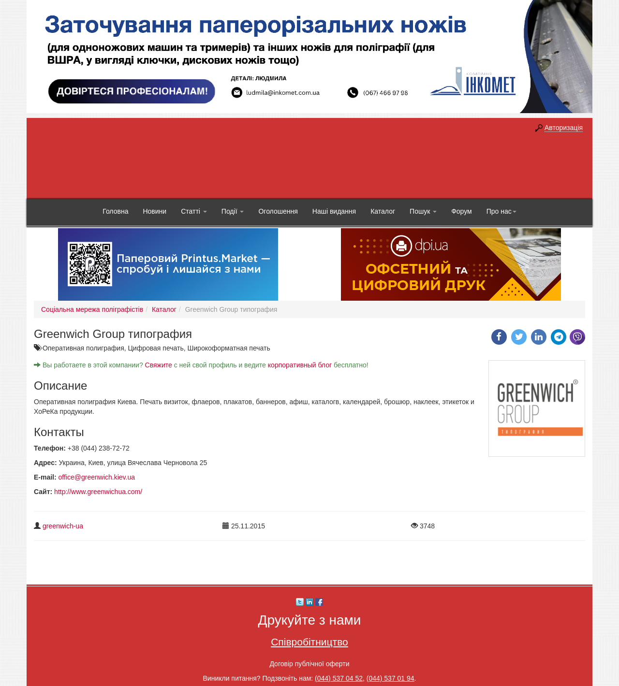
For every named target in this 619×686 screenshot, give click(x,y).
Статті (194, 211)
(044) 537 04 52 (339, 678)
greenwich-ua (63, 526)
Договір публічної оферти (309, 664)
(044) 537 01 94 (390, 678)
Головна (115, 211)
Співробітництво (309, 641)
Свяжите (158, 365)
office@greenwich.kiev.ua (97, 477)
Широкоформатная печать (228, 348)
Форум (461, 211)
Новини (154, 211)
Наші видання (334, 211)
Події (232, 211)
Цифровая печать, (158, 348)
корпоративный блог (300, 365)
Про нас (501, 211)
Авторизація (564, 127)
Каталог (382, 211)
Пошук (423, 211)
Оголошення (277, 211)
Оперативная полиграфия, (85, 348)
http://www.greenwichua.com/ (98, 492)
